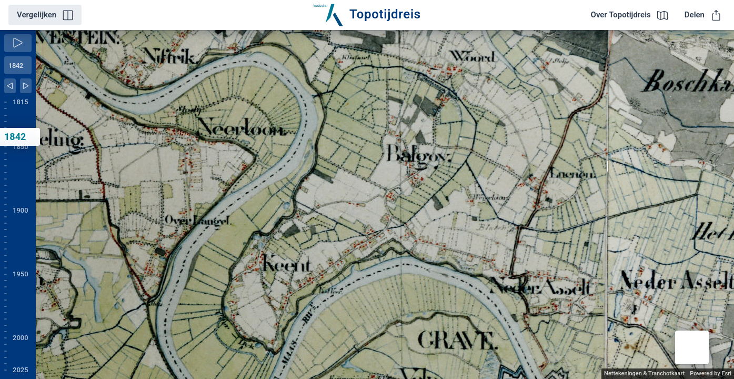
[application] (385, 204)
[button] (692, 347)
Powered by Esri (710, 373)
